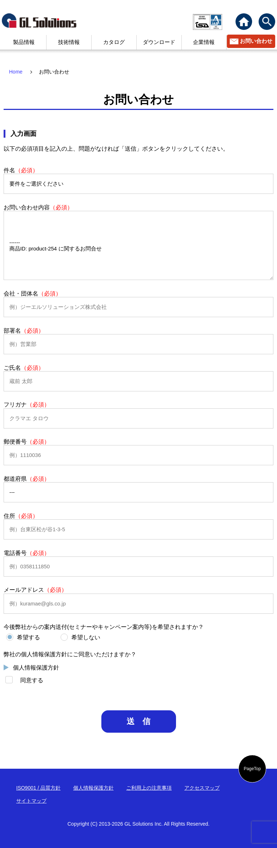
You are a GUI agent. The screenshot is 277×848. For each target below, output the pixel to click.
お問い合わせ (256, 41)
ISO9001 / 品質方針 (38, 788)
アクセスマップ (202, 788)
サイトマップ (31, 801)
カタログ (114, 42)
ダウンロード (159, 42)
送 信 (138, 721)
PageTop (252, 768)
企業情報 (204, 42)
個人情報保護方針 (36, 668)
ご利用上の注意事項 (149, 788)
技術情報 (69, 42)
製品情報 (24, 42)
